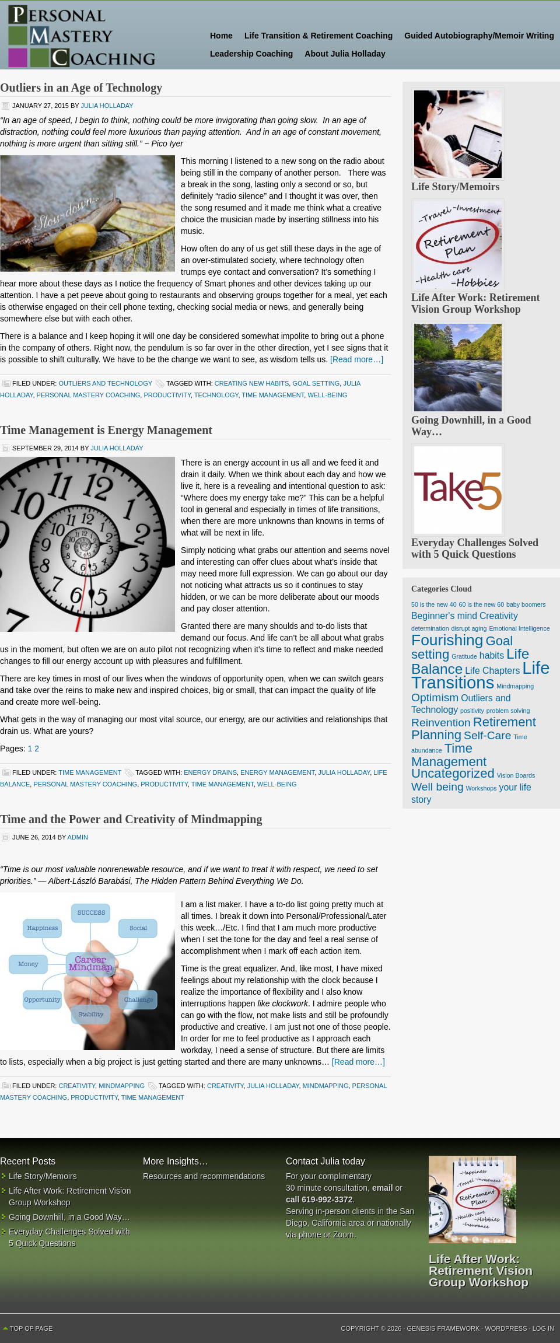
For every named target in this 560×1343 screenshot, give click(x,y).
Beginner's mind (444, 616)
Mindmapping (122, 1085)
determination (430, 628)
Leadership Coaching (251, 53)
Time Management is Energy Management (106, 430)
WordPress (506, 1328)
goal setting (316, 383)
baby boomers (526, 604)
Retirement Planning (473, 728)
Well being (437, 787)
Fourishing (447, 640)
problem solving (508, 710)
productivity (167, 394)
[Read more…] (356, 359)
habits (492, 655)
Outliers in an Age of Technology (81, 87)
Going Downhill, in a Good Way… (69, 1217)
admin (78, 837)
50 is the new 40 (434, 604)
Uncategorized (453, 773)
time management (273, 394)
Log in (543, 1328)
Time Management (89, 772)
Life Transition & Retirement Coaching (318, 35)
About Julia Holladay (344, 53)
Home (221, 35)
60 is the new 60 (482, 604)
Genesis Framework (443, 1328)
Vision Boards (516, 775)
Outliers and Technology (105, 383)
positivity (472, 710)
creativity (225, 1085)
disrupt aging (469, 628)
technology (216, 394)
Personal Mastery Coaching (99, 35)
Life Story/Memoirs (455, 187)
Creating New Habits (252, 383)
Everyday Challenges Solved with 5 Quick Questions (474, 548)
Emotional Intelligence (519, 628)
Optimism (435, 697)
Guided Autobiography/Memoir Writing (479, 35)
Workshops (481, 788)
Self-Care (487, 735)
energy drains (210, 772)
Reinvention (441, 722)
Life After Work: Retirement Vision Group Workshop (475, 303)
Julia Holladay (106, 105)
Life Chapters (492, 671)
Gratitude (464, 656)
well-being (327, 394)
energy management (277, 772)
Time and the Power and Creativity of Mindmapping (131, 819)
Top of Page (31, 1328)
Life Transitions (480, 675)
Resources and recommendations (204, 1176)
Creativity (76, 1085)
